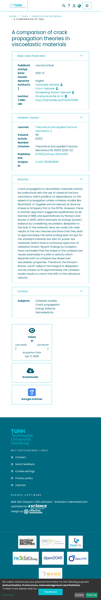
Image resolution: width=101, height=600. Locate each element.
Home (13, 16)
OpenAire (78, 558)
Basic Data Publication (31, 56)
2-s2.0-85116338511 (47, 162)
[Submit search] (64, 5)
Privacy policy (22, 478)
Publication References (48, 16)
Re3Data (25, 558)
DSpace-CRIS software (37, 502)
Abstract (23, 179)
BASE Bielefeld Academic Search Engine (50, 574)
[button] (79, 6)
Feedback (50, 592)
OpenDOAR (53, 558)
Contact (18, 457)
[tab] (50, 56)
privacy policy (45, 588)
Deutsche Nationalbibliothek (27, 542)
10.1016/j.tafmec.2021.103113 (51, 154)
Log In (74, 5)
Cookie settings (23, 471)
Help (69, 5)
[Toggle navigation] (87, 5)
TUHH (24, 16)
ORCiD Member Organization (52, 542)
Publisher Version (28, 117)
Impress (18, 485)
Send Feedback (23, 464)
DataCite (75, 542)
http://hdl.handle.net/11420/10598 (56, 100)
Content (22, 291)
